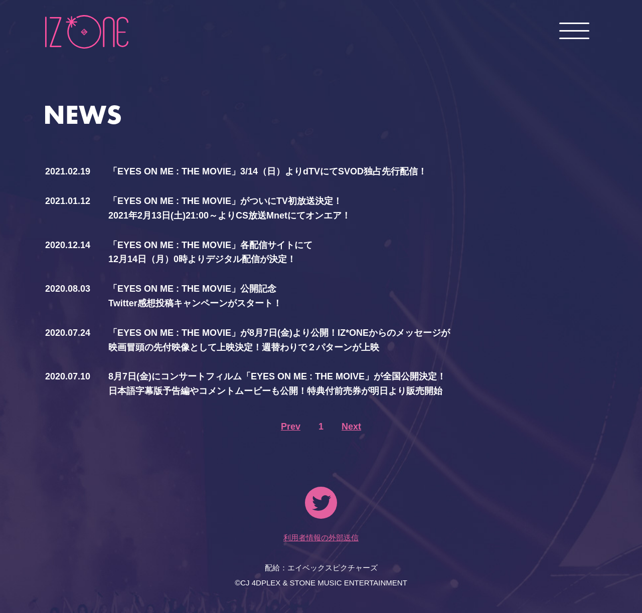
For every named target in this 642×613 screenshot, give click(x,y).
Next (351, 427)
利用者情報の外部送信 (321, 537)
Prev (290, 427)
